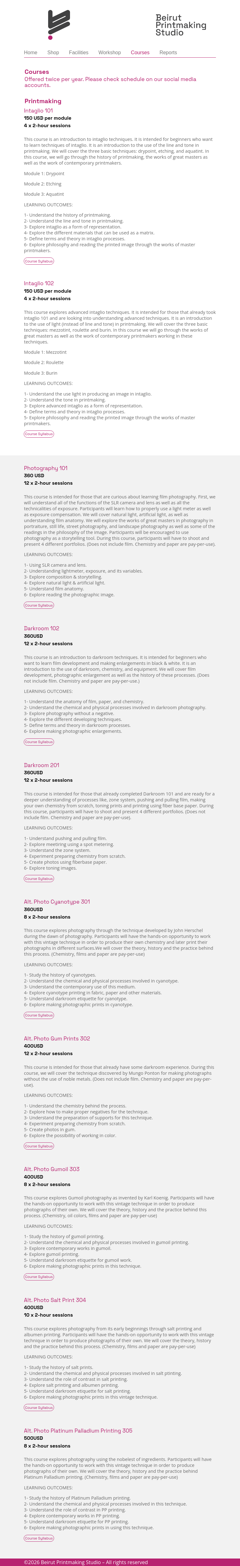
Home (31, 52)
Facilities (78, 52)
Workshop (109, 52)
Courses (140, 52)
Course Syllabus (39, 261)
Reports (168, 52)
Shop (53, 52)
